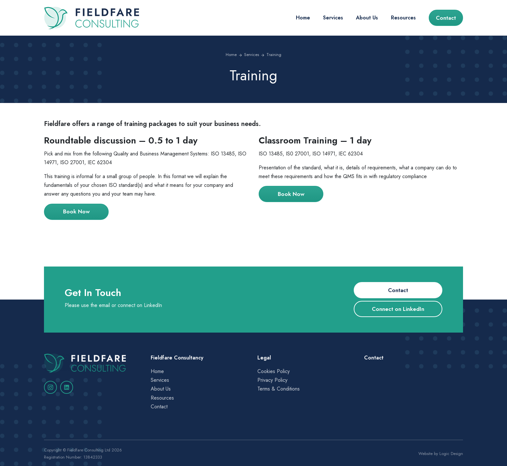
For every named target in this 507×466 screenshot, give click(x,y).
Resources (403, 17)
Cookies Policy (273, 371)
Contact (446, 18)
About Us (367, 17)
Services (333, 17)
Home (303, 17)
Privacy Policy (272, 380)
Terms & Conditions (278, 388)
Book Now (76, 211)
